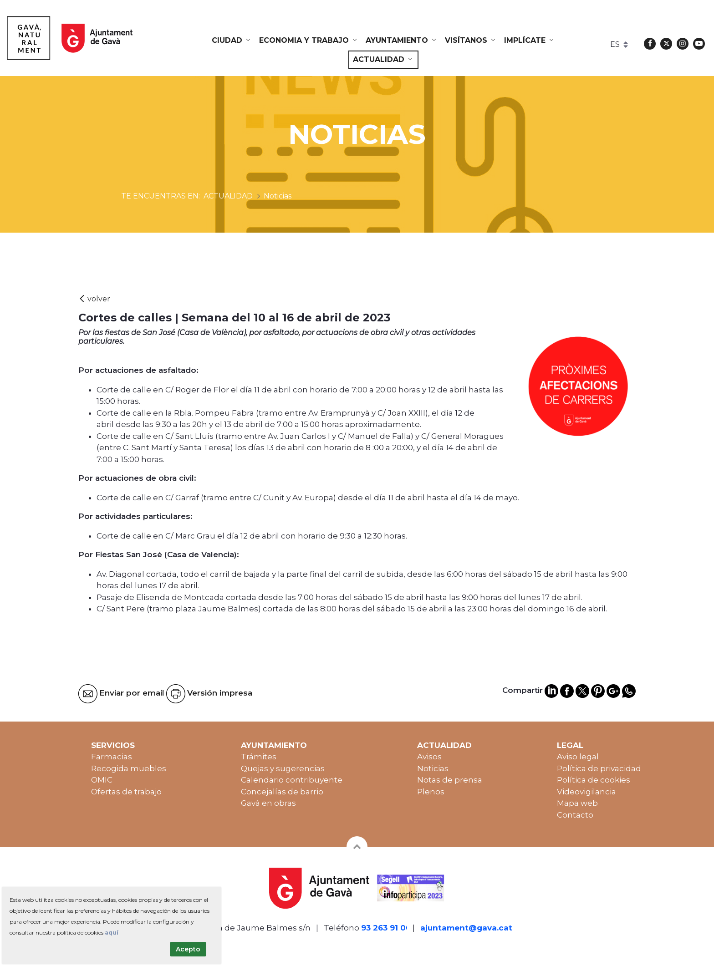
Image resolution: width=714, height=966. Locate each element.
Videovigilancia (586, 791)
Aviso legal (578, 756)
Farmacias (111, 756)
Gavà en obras (268, 803)
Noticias (433, 768)
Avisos (429, 756)
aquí (111, 932)
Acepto (188, 949)
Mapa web (577, 803)
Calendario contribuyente (291, 779)
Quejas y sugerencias (283, 768)
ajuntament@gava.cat (466, 927)
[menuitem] (231, 41)
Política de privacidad (599, 768)
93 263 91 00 (386, 927)
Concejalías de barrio (282, 791)
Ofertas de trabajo (126, 791)
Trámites (258, 756)
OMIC (101, 779)
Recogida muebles (128, 768)
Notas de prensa (449, 779)
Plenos (430, 791)
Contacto (575, 814)
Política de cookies (593, 779)
